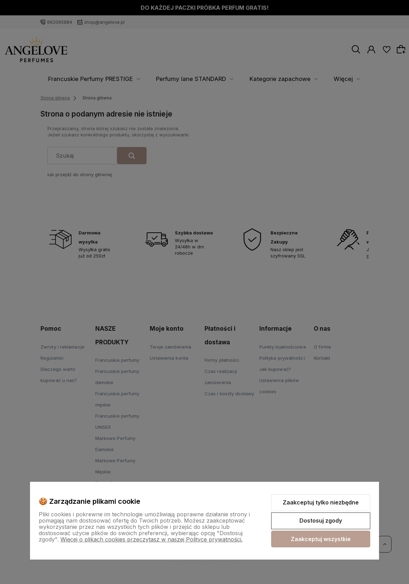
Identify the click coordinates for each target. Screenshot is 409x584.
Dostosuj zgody (320, 520)
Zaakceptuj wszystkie (321, 539)
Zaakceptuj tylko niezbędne (321, 502)
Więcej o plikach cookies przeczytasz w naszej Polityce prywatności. (151, 539)
